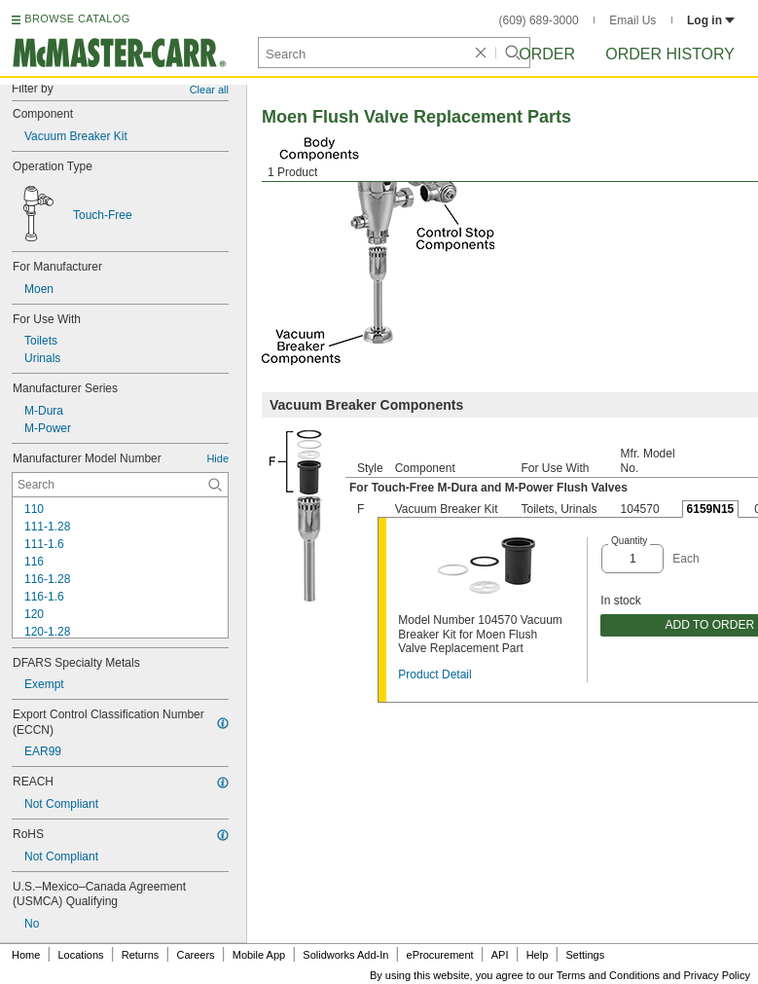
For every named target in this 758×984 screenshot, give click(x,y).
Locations (81, 955)
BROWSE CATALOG (76, 18)
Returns (141, 955)
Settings (584, 955)
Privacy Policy (717, 975)
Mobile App (259, 955)
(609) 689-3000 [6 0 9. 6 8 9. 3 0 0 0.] (539, 20)
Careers (195, 955)
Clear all (209, 89)
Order (547, 54)
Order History (670, 54)
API (500, 955)
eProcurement (440, 955)
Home (26, 955)
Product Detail (434, 674)
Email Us (632, 20)
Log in (711, 20)
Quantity (629, 540)
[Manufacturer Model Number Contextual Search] (120, 484)
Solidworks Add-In (345, 955)
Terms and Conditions (608, 975)
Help (537, 955)
